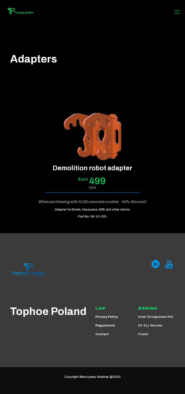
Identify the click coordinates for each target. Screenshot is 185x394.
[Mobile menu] (177, 12)
